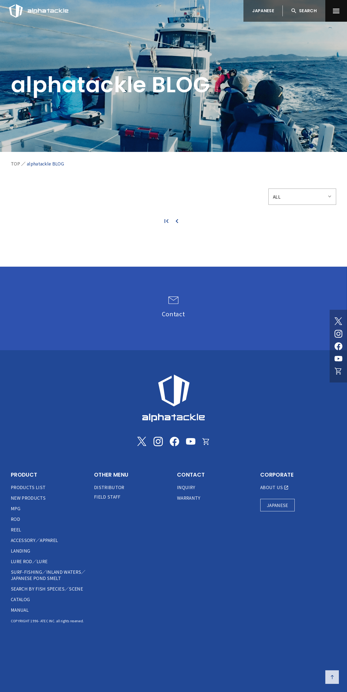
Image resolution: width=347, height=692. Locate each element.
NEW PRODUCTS (28, 498)
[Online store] (338, 371)
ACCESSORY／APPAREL (34, 540)
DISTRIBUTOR (109, 487)
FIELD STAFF (107, 496)
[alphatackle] (173, 398)
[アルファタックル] (38, 9)
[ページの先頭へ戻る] (332, 677)
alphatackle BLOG (45, 163)
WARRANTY (189, 498)
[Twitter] (338, 321)
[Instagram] (338, 334)
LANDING (20, 550)
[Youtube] (338, 359)
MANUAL (20, 610)
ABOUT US (271, 487)
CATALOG (20, 599)
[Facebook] (338, 346)
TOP (15, 163)
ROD (15, 519)
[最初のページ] (169, 221)
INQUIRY (186, 487)
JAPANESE (263, 11)
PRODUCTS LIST (28, 487)
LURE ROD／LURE (29, 561)
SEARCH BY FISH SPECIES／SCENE (47, 588)
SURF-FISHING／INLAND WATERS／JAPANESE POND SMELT (48, 575)
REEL (16, 529)
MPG (15, 508)
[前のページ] (178, 221)
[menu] (336, 11)
